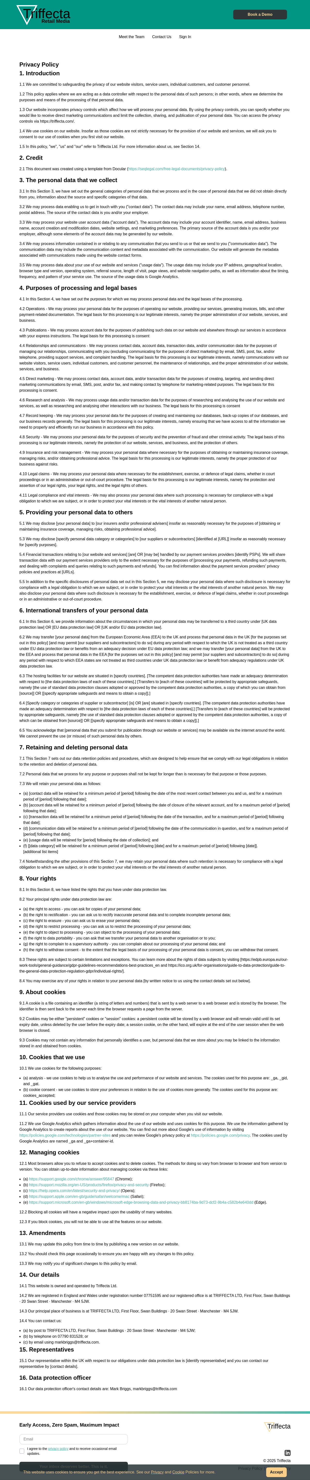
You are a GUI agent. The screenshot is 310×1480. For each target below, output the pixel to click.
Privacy (157, 1472)
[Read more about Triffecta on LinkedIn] (288, 1454)
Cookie (178, 1472)
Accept (276, 1472)
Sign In (185, 37)
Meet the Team (132, 37)
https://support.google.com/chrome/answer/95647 (71, 1180)
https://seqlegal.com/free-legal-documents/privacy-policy (176, 170)
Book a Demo (260, 15)
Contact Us (161, 37)
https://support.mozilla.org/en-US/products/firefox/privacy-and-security (89, 1186)
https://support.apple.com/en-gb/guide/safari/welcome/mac (79, 1197)
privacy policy (58, 1449)
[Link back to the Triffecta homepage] (47, 14)
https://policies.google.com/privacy (220, 1136)
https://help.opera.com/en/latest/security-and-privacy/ (74, 1191)
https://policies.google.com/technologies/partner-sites (64, 1136)
